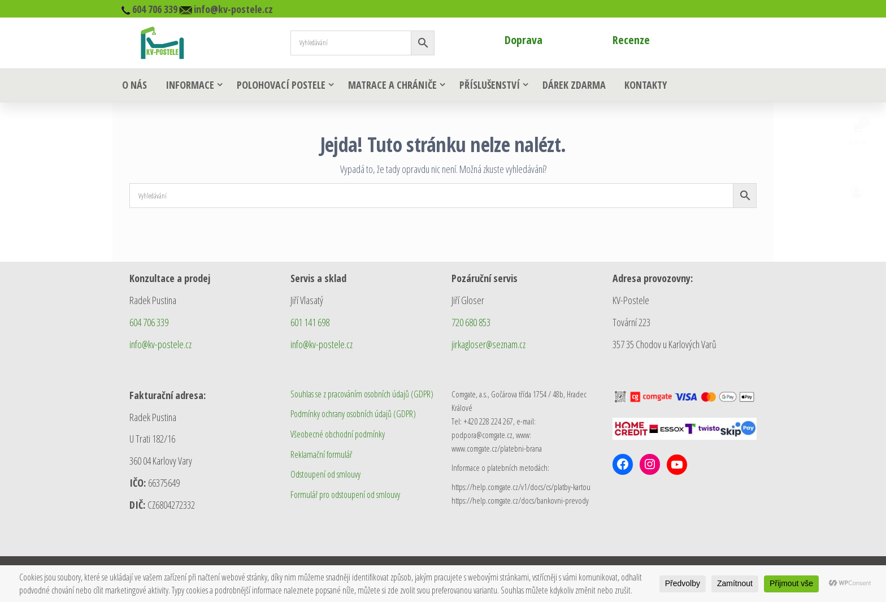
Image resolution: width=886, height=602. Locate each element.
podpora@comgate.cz (482, 435)
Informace (187, 86)
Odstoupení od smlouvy (325, 475)
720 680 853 (470, 323)
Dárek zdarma (571, 86)
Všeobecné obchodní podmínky (337, 435)
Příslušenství (487, 86)
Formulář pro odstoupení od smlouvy (345, 496)
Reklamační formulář (321, 455)
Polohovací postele (278, 86)
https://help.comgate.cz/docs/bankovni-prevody (520, 501)
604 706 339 (148, 323)
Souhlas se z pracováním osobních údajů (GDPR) (361, 395)
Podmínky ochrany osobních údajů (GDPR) (353, 415)
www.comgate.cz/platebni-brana (496, 449)
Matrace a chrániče (389, 86)
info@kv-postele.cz (160, 345)
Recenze (631, 39)
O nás (133, 86)
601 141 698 (309, 323)
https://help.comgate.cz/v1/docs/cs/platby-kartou (520, 487)
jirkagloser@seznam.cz (488, 345)
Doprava (523, 39)
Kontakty (641, 86)
